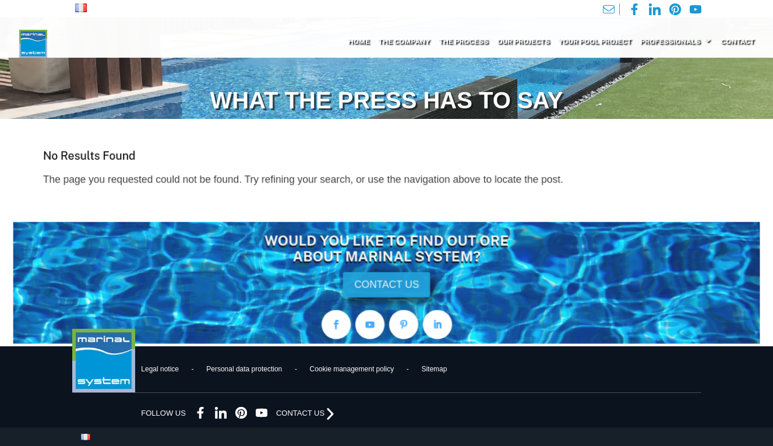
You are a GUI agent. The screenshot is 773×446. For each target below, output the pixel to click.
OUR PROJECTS (523, 41)
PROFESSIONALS (670, 41)
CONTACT (737, 41)
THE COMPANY (404, 41)
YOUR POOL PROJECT (595, 41)
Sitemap (434, 369)
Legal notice (160, 369)
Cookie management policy (351, 369)
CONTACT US (386, 284)
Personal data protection (244, 369)
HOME (359, 41)
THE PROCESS (463, 41)
